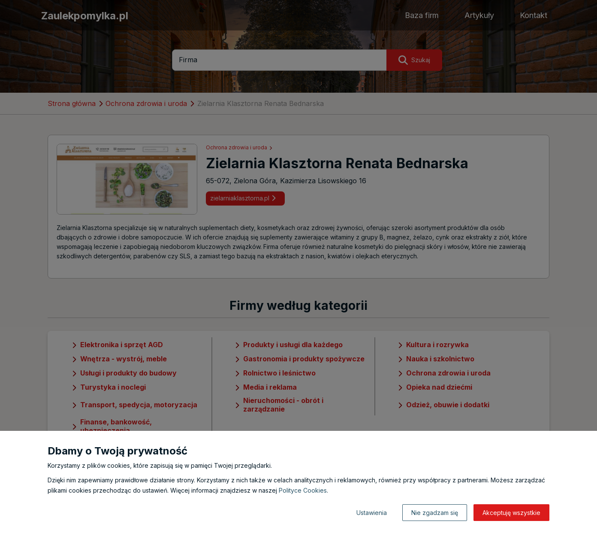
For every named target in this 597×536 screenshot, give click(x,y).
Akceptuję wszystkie (511, 512)
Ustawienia (371, 512)
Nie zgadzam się (434, 512)
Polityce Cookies (303, 490)
